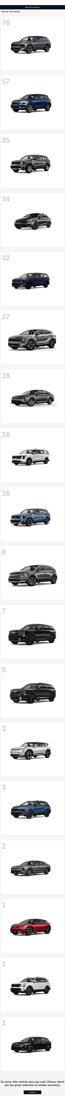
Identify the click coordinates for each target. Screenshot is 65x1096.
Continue (32, 1092)
